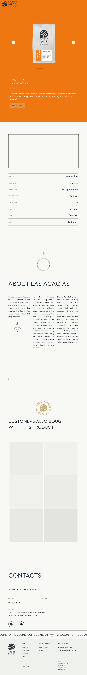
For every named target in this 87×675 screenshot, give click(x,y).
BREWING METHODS (44, 643)
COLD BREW (25, 653)
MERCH (23, 656)
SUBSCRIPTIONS (26, 650)
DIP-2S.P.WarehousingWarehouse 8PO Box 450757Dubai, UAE (63, 665)
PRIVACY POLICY (63, 643)
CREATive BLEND (43, 647)
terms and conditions (65, 647)
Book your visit (63, 654)
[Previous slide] (13, 42)
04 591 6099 (14, 603)
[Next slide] (73, 42)
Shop (23, 643)
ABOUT (41, 650)
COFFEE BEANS (25, 647)
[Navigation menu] (83, 4)
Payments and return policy (67, 650)
